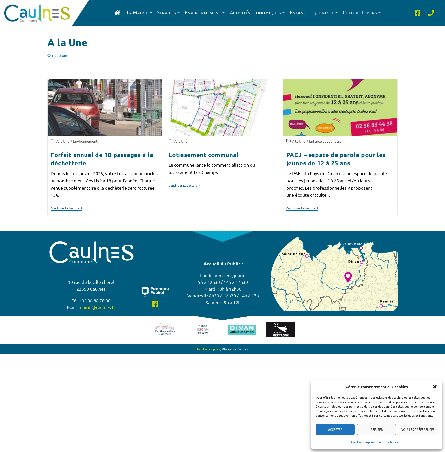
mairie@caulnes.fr (97, 307)
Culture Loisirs (362, 12)
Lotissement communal (204, 155)
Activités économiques (257, 12)
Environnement (205, 12)
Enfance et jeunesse (314, 12)
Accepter (335, 429)
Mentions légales (362, 442)
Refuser (376, 429)
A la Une (61, 55)
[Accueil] (49, 55)
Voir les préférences (417, 429)
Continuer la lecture (66, 208)
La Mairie (139, 12)
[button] (434, 386)
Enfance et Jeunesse (325, 141)
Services (168, 12)
